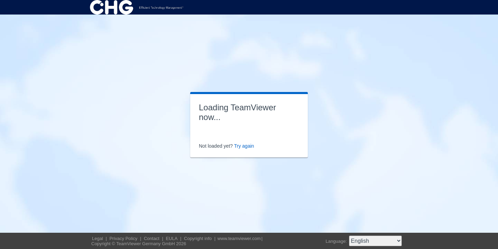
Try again (244, 146)
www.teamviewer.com (239, 238)
